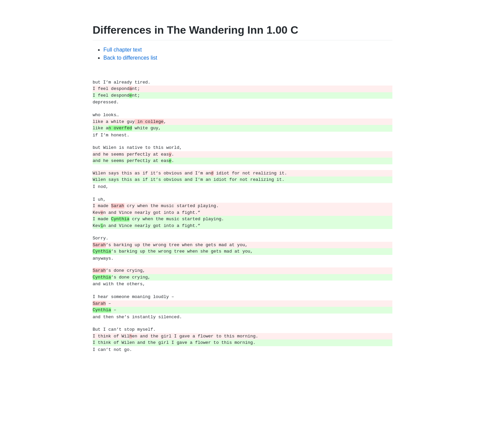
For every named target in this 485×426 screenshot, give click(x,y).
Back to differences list (130, 58)
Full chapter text (122, 50)
